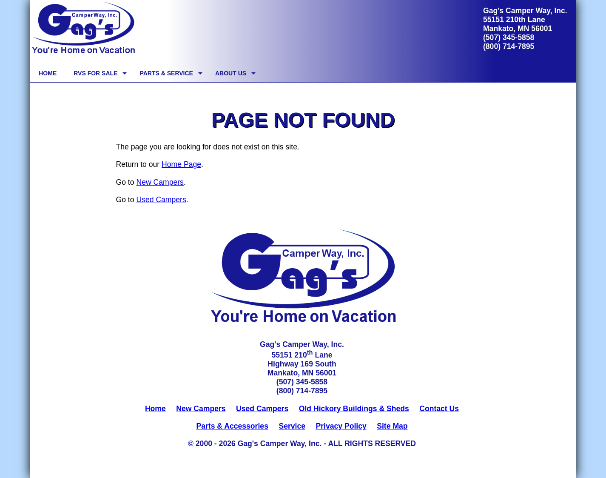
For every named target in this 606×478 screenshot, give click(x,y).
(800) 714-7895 (508, 46)
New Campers (159, 182)
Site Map (392, 426)
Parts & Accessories (232, 426)
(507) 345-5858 (508, 37)
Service (292, 426)
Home (155, 408)
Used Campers (161, 199)
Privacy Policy (341, 426)
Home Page (181, 164)
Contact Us (439, 408)
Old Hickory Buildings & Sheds (354, 408)
